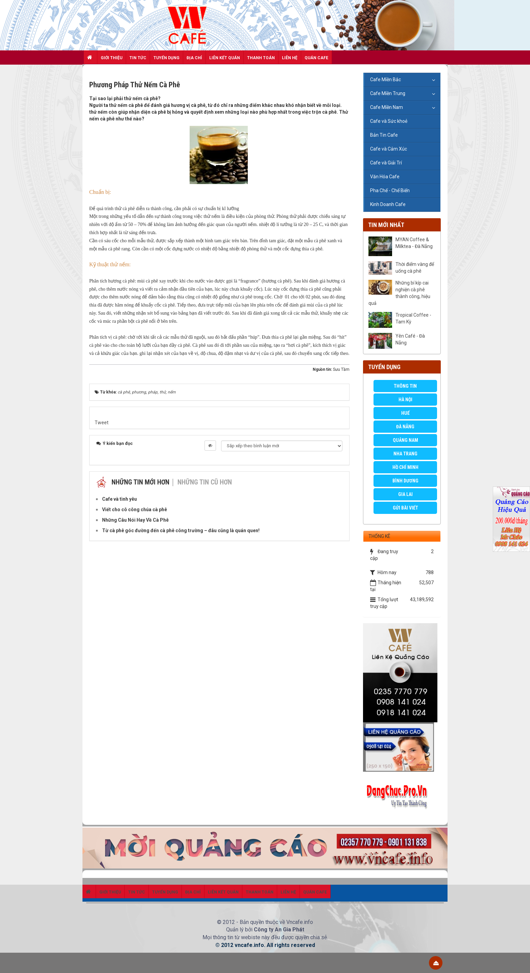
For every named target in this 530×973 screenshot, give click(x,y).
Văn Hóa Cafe (385, 176)
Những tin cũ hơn (204, 482)
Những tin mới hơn (140, 482)
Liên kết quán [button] (224, 57)
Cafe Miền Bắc (385, 79)
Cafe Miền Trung (387, 93)
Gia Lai (405, 494)
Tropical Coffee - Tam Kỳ (413, 318)
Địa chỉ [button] (194, 57)
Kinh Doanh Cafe (388, 204)
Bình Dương (405, 480)
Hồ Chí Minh (405, 467)
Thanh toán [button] (261, 57)
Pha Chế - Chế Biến (390, 190)
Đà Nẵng (405, 426)
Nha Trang (405, 453)
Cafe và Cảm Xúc (388, 149)
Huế (405, 413)
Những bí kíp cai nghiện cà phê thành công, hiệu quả (399, 293)
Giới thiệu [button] (111, 57)
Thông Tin (405, 386)
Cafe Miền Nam (386, 107)
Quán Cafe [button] (316, 57)
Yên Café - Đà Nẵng (410, 339)
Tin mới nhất (386, 224)
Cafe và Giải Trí (386, 162)
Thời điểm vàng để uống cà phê (414, 268)
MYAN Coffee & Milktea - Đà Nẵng (414, 243)
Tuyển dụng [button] (166, 57)
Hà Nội (405, 399)
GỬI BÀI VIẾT (405, 508)
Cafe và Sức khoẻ (388, 121)
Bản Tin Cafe (384, 135)
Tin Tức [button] (137, 57)
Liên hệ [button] (289, 57)
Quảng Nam (405, 440)
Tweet (102, 422)
